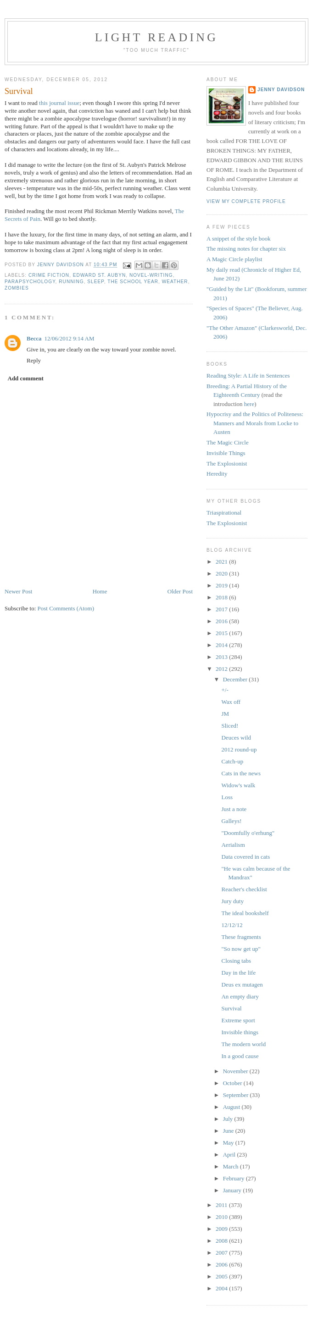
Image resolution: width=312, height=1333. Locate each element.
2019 (222, 585)
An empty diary (240, 996)
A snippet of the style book (238, 238)
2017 (222, 609)
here (249, 403)
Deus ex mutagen (241, 984)
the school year (132, 281)
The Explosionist (226, 463)
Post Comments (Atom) (66, 608)
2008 (222, 1240)
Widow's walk (238, 785)
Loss (227, 797)
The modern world (243, 1044)
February (234, 1178)
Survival (231, 1008)
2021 (222, 561)
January (233, 1190)
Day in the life (238, 972)
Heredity (216, 473)
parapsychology (30, 281)
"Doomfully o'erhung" (247, 832)
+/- (224, 689)
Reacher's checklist (244, 889)
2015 (222, 633)
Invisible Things (225, 453)
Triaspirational (223, 512)
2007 (222, 1252)
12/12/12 (231, 925)
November (236, 1071)
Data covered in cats (245, 856)
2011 (222, 1204)
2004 (222, 1288)
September (236, 1095)
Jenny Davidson (281, 89)
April (230, 1154)
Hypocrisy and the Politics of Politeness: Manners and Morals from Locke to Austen (254, 423)
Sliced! (229, 725)
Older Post (180, 591)
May (229, 1142)
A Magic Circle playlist (234, 259)
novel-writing (151, 275)
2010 (222, 1216)
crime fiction (48, 275)
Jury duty (232, 901)
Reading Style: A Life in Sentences (248, 375)
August (232, 1106)
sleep (95, 281)
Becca (34, 338)
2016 (222, 621)
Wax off (230, 701)
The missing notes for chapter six (246, 248)
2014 (222, 645)
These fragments (241, 936)
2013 (222, 656)
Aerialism (233, 844)
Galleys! (231, 820)
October (233, 1083)
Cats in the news (241, 773)
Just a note (233, 809)
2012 (222, 668)
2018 (222, 597)
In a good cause (239, 1056)
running (71, 281)
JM (225, 713)
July (228, 1118)
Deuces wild (236, 737)
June (229, 1130)
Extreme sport (238, 1020)
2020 (222, 573)
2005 (222, 1276)
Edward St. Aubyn (99, 275)
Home (100, 591)
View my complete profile (246, 201)
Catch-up (232, 761)
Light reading (156, 37)
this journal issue (59, 102)
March (231, 1166)
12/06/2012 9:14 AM (69, 338)
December (236, 679)
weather (175, 281)
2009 (222, 1228)
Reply (34, 360)
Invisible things (239, 1032)
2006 (222, 1264)
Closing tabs (236, 960)
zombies (17, 288)
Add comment (26, 378)
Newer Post (18, 591)
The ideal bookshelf (244, 913)
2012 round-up (238, 749)
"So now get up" (240, 948)
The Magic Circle (227, 442)
